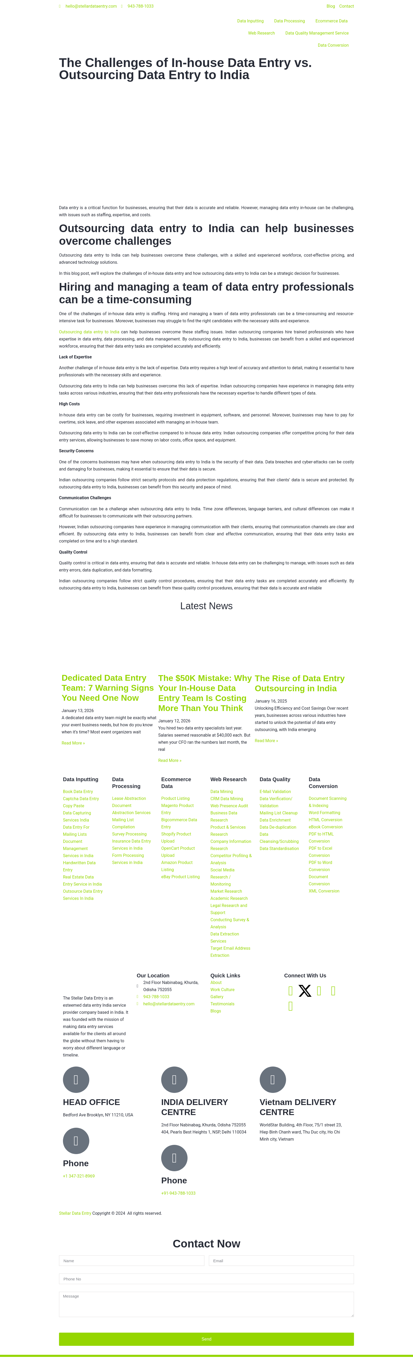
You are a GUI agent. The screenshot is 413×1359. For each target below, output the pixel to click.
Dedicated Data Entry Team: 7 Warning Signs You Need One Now (108, 690)
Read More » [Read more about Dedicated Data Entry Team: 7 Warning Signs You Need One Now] (73, 744)
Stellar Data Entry (75, 1215)
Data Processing (289, 20)
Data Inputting (250, 20)
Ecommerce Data (332, 20)
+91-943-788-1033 (178, 1195)
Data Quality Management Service (317, 33)
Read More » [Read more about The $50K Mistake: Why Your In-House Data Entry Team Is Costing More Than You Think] (169, 762)
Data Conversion (333, 45)
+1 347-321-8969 (79, 1177)
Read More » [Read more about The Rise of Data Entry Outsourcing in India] (266, 742)
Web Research (261, 33)
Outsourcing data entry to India (89, 331)
